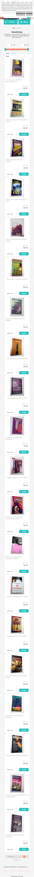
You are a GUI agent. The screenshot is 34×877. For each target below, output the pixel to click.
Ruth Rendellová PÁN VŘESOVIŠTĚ (17, 755)
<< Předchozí (10, 857)
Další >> (17, 860)
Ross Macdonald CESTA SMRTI (17, 636)
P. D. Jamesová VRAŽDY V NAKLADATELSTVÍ (14, 81)
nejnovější (28, 53)
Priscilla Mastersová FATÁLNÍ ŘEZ (17, 358)
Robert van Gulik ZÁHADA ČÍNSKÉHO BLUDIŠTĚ (14, 518)
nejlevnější (14, 53)
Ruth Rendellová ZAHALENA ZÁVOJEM (15, 836)
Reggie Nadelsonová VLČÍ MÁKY (17, 477)
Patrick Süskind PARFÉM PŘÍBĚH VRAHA (16, 240)
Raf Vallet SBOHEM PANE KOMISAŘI (14, 438)
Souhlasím (29, 13)
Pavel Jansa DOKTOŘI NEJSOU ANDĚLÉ (15, 319)
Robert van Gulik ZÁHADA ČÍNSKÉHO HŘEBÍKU (14, 558)
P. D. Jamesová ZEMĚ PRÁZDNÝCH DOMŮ (17, 120)
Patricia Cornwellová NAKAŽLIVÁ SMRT (16, 200)
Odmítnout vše (20, 13)
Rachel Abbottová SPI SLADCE (17, 398)
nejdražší (21, 53)
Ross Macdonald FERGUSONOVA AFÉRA (16, 676)
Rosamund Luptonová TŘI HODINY (17, 597)
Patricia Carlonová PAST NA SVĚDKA (14, 160)
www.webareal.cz (22, 867)
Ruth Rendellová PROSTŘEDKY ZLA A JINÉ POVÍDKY (17, 796)
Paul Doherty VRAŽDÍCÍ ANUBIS (17, 279)
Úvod (13, 28)
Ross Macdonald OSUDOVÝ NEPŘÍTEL (14, 716)
